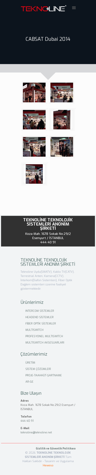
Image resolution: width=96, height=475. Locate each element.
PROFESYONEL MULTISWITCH (44, 336)
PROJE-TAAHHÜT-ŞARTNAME (43, 375)
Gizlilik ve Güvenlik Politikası (56, 448)
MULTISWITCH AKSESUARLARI (44, 342)
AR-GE (29, 381)
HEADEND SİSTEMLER (39, 317)
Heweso (48, 465)
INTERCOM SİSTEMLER (39, 311)
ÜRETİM (30, 362)
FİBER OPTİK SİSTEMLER (40, 323)
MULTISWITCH (34, 330)
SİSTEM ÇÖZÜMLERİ (38, 369)
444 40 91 (48, 242)
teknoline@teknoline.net (36, 432)
